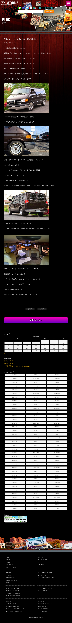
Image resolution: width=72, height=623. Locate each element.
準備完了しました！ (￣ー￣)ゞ (12, 360)
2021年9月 (35, 441)
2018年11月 (57, 482)
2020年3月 (35, 464)
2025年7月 (14, 386)
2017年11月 (57, 497)
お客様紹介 (41, 601)
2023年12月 (36, 408)
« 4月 (5, 353)
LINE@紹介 (41, 564)
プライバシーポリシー (11, 567)
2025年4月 (14, 389)
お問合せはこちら (36, 320)
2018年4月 (14, 493)
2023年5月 (57, 415)
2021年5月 (57, 445)
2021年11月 (57, 438)
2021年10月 (15, 441)
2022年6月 (35, 430)
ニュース (40, 557)
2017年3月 (35, 508)
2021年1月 (14, 452)
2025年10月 (15, 382)
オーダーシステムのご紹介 (12, 588)
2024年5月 (57, 400)
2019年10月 (15, 471)
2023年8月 (57, 412)
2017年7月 (14, 504)
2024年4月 (14, 404)
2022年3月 (35, 434)
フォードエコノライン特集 (45, 588)
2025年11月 (57, 378)
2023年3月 (35, 419)
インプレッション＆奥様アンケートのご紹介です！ (17, 366)
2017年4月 (14, 508)
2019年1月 (14, 482)
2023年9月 (35, 412)
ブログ (40, 562)
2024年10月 (15, 397)
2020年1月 (14, 467)
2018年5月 (57, 490)
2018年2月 (57, 493)
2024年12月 (36, 393)
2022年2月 (57, 434)
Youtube (30, 8)
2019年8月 (57, 471)
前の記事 (30, 309)
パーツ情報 (8, 575)
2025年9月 (35, 382)
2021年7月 (14, 445)
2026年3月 (35, 374)
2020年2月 (57, 464)
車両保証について (10, 577)
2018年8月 (57, 486)
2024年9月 (35, 397)
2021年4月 (14, 449)
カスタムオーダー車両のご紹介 (14, 593)
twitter (27, 8)
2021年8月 (57, 441)
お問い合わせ (9, 564)
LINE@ (19, 8)
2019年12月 (36, 467)
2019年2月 (57, 478)
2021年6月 (35, 445)
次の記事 (42, 309)
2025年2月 (57, 389)
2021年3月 (35, 449)
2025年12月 (36, 378)
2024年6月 (35, 400)
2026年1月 (14, 378)
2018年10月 (15, 486)
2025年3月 (35, 389)
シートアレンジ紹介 (11, 603)
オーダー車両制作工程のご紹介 (14, 595)
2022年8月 (57, 426)
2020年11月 (57, 452)
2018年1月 (14, 497)
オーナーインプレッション (45, 603)
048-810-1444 (48, 8)
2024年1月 (14, 408)
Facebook (23, 8)
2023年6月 (35, 415)
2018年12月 (36, 482)
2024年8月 (57, 397)
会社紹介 (8, 559)
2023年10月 (15, 412)
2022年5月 (57, 430)
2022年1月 (14, 438)
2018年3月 (35, 493)
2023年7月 (14, 415)
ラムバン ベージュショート (11, 362)
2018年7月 (14, 490)
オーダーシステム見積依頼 (12, 590)
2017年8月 (57, 501)
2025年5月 (57, 386)
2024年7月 (14, 400)
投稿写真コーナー (42, 606)
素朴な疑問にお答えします (12, 606)
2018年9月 (35, 486)
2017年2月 (57, 508)
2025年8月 (57, 382)
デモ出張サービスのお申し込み (46, 577)
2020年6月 (35, 460)
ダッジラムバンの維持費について (14, 611)
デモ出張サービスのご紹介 (45, 572)
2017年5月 (57, 504)
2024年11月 (57, 393)
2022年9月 (35, 426)
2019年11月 (57, 467)
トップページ (9, 557)
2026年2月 (57, 374)
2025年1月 (14, 393)
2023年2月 (57, 419)
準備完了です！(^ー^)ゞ (10, 365)
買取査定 (8, 582)
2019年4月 (14, 478)
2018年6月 (35, 490)
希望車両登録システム (11, 580)
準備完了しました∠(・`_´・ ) (11, 363)
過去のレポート (42, 575)
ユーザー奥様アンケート (44, 608)
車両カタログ (9, 601)
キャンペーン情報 (42, 559)
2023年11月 (57, 408)
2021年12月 (36, 438)
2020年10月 (15, 456)
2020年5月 (57, 460)
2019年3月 (35, 478)
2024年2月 (57, 404)
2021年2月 (57, 449)
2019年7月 (14, 475)
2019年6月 (35, 475)
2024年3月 (35, 404)
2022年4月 (14, 434)
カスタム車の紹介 (42, 590)
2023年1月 (14, 423)
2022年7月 (14, 430)
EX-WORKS (12, 3)
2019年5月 (57, 475)
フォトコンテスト (42, 611)
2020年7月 (14, 460)
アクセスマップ (10, 562)
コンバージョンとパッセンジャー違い (15, 608)
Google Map (34, 8)
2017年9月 (35, 501)
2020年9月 (35, 456)
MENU (68, 3)
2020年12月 (36, 452)
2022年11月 (57, 423)
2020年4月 (14, 464)
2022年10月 (15, 426)
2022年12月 (36, 423)
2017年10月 (15, 501)
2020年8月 (57, 456)
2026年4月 (14, 374)
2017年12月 (36, 497)
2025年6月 (35, 386)
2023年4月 (14, 419)
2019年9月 (35, 471)
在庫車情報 (8, 572)
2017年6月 (35, 504)
